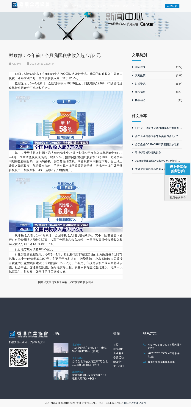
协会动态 (138, 100)
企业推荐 (155, 5)
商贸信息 (138, 91)
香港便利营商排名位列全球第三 (152, 169)
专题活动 (101, 5)
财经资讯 (138, 83)
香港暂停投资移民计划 (146, 152)
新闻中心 (114, 5)
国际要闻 (138, 67)
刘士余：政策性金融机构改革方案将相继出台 (159, 127)
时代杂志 (89, 5)
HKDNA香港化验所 (135, 402)
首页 (66, 5)
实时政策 (138, 75)
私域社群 (172, 6)
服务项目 (76, 5)
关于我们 (142, 5)
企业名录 (118, 353)
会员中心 (127, 5)
